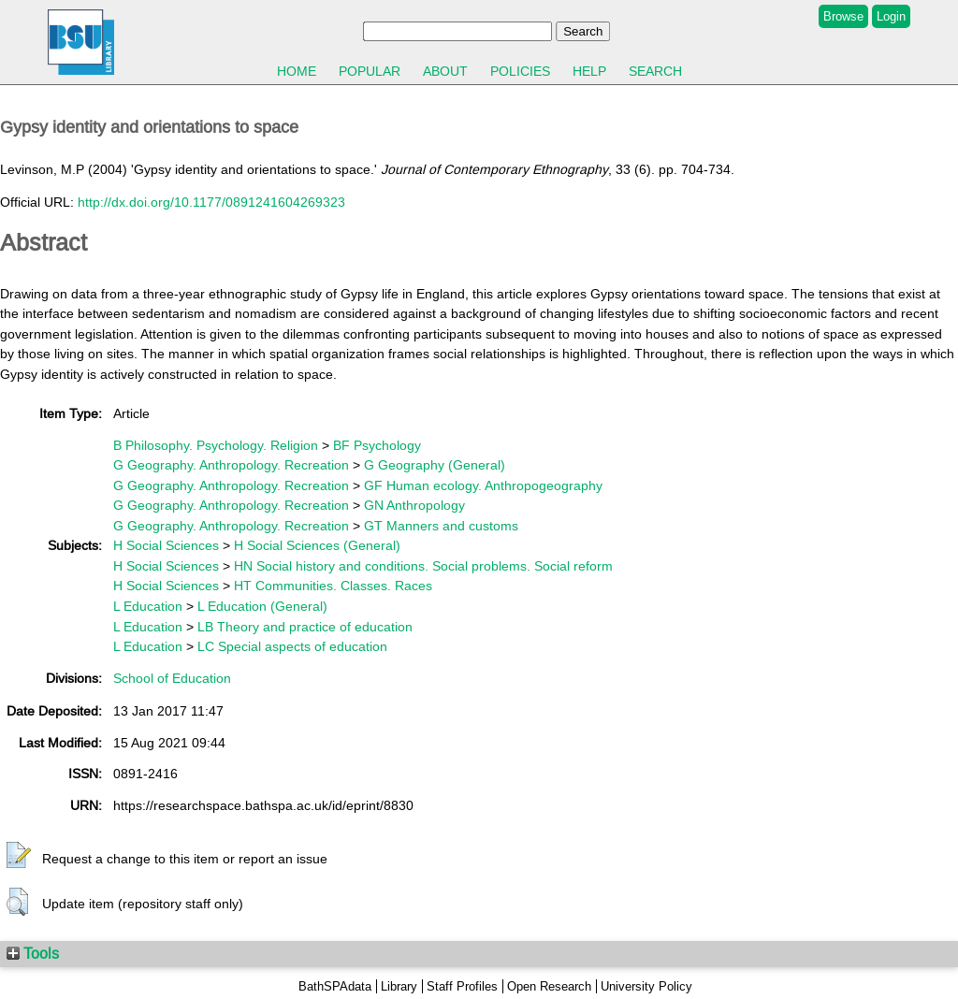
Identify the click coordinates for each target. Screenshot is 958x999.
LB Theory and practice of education (305, 626)
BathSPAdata (334, 986)
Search (655, 71)
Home (296, 71)
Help (589, 71)
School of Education (172, 678)
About (445, 71)
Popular (369, 71)
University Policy (646, 986)
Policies (520, 71)
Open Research (549, 986)
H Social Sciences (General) (317, 545)
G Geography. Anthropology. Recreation (231, 464)
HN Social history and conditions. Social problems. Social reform (423, 565)
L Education (147, 606)
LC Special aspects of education (292, 646)
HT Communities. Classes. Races (333, 585)
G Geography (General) (434, 464)
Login (891, 16)
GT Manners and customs (441, 525)
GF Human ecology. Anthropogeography (483, 485)
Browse (843, 16)
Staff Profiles (462, 986)
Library (399, 986)
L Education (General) (262, 606)
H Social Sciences (166, 545)
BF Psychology (377, 445)
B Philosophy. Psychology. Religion (215, 445)
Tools (33, 953)
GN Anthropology (414, 505)
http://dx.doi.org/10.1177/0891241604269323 (211, 202)
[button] (19, 856)
